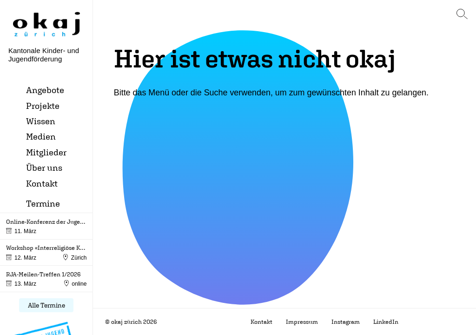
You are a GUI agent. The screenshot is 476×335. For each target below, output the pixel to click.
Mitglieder (46, 152)
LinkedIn (385, 322)
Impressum (302, 322)
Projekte (43, 105)
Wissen (40, 121)
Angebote (45, 90)
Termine (43, 203)
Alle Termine (46, 305)
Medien (41, 136)
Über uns (44, 167)
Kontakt (42, 183)
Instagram (345, 322)
